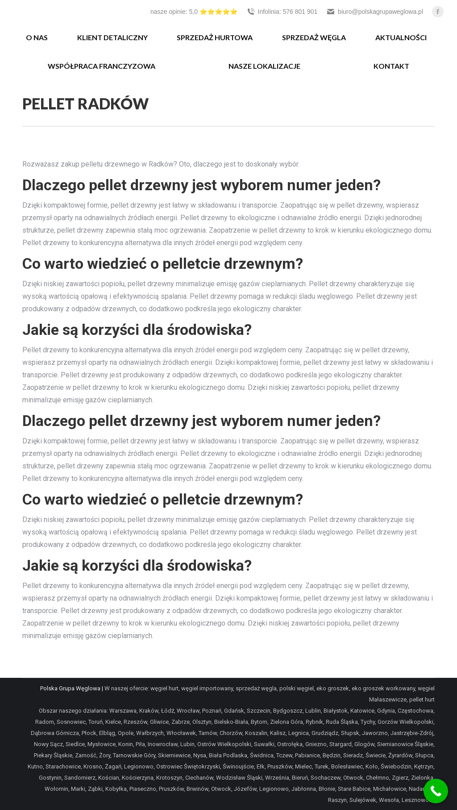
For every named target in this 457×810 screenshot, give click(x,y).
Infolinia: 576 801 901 (282, 11)
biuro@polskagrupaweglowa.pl (374, 11)
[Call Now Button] (436, 791)
